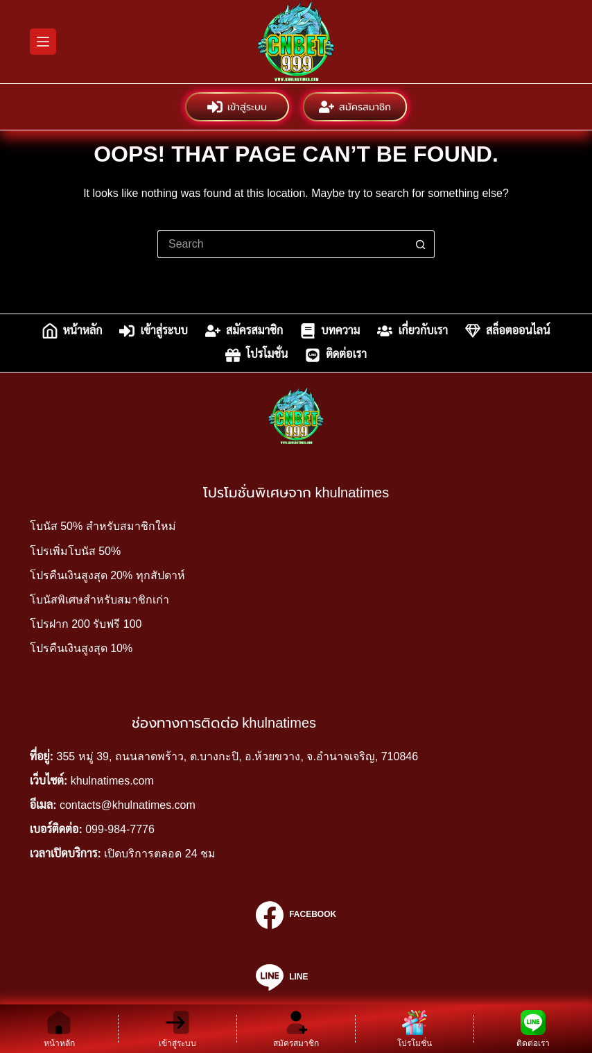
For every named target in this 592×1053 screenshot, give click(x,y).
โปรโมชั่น (256, 355)
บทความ (330, 331)
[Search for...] (282, 244)
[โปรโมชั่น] (414, 1028)
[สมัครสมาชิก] (296, 1028)
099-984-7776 (120, 829)
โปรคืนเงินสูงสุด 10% (81, 648)
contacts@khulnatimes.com (127, 805)
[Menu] (43, 41)
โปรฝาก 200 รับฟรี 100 (86, 624)
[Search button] (421, 244)
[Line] (296, 977)
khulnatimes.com (112, 781)
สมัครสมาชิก (355, 106)
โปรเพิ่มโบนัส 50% (75, 551)
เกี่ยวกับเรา (412, 331)
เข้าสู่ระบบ (237, 106)
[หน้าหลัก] (59, 1028)
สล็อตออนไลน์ (507, 331)
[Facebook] (296, 915)
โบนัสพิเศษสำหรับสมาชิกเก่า (99, 600)
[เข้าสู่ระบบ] (177, 1028)
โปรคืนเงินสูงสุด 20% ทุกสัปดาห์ (107, 575)
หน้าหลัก (72, 331)
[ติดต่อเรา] (533, 1028)
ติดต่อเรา (336, 355)
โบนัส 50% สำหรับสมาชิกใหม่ (103, 526)
